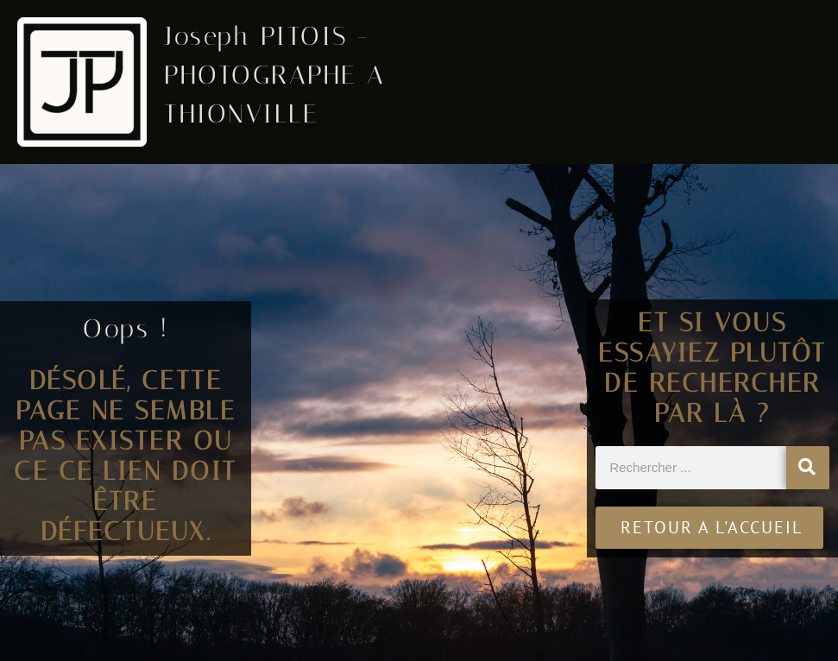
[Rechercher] (807, 467)
